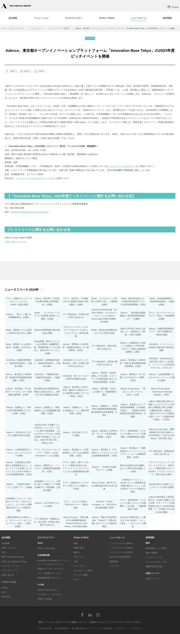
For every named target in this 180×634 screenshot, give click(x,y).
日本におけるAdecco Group (14, 561)
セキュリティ (120, 628)
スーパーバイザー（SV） (157, 562)
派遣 (41, 622)
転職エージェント (79, 622)
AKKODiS (6, 597)
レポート (77, 579)
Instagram (98, 614)
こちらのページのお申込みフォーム (33, 178)
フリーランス (116, 622)
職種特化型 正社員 (154, 566)
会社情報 (6, 537)
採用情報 (150, 537)
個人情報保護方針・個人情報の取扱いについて (74, 628)
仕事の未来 (78, 548)
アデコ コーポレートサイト (13, 28)
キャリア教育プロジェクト (50, 573)
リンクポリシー (135, 628)
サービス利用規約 (104, 628)
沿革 (4, 552)
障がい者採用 (152, 553)
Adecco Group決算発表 (120, 557)
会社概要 (6, 543)
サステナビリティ (46, 537)
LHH (4, 592)
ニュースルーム (36, 28)
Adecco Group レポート (48, 590)
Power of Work (81, 537)
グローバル (78, 557)
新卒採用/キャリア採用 (156, 548)
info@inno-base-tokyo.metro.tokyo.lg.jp (30, 212)
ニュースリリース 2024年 (121, 552)
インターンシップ (154, 557)
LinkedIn (90, 614)
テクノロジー (79, 566)
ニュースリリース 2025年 (121, 548)
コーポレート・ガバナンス (50, 594)
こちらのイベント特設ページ (122, 166)
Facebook (82, 614)
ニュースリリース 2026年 (121, 543)
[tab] (12, 18)
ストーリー (115, 566)
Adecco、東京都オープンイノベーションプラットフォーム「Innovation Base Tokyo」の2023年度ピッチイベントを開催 (125, 28)
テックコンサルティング (57, 622)
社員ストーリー (153, 578)
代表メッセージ (9, 548)
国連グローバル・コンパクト (51, 569)
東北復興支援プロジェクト (50, 578)
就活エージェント (99, 622)
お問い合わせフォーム (15, 241)
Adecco (5, 588)
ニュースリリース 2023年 (59, 28)
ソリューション (9, 582)
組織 (75, 543)
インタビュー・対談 (82, 570)
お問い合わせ (8, 575)
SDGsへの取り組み (46, 548)
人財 (75, 561)
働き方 (76, 552)
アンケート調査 (80, 575)
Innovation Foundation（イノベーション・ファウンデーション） (54, 562)
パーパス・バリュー (11, 566)
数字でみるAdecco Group (13, 557)
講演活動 (114, 561)
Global (174, 7)
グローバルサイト (133, 622)
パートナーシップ (10, 570)
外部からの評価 (45, 599)
